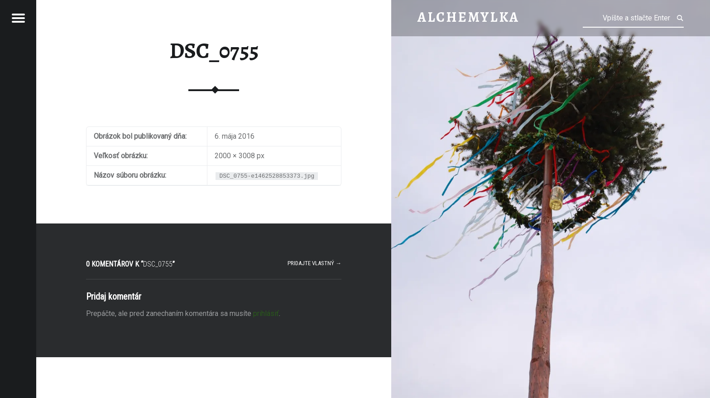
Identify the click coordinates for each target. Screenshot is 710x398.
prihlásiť (266, 313)
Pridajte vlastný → (314, 263)
